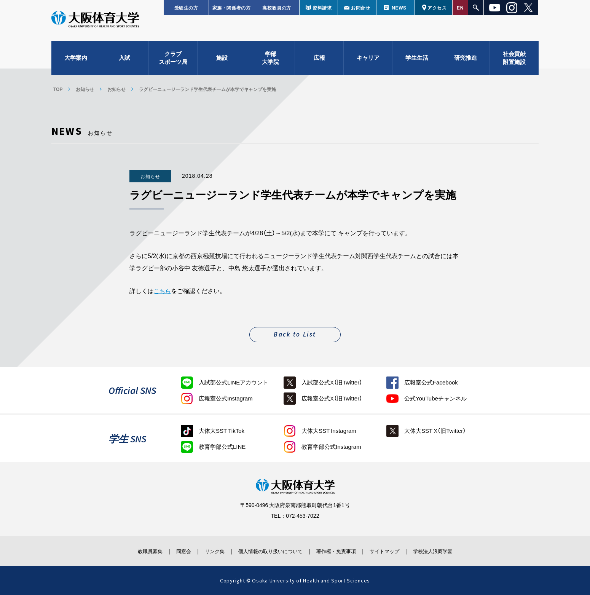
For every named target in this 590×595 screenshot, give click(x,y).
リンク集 (206, 550)
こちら (163, 290)
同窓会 (171, 550)
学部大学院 (270, 61)
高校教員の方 (276, 7)
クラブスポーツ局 (173, 61)
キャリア (368, 61)
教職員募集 (133, 550)
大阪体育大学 (95, 23)
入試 (124, 61)
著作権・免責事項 (341, 550)
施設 (222, 61)
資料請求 (322, 7)
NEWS (399, 7)
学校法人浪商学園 (449, 550)
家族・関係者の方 (231, 7)
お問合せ (360, 7)
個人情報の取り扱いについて (268, 550)
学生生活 (416, 61)
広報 (319, 61)
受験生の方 (186, 7)
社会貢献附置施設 (514, 61)
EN (460, 7)
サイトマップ (395, 550)
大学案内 (75, 61)
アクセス (436, 7)
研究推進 (465, 61)
